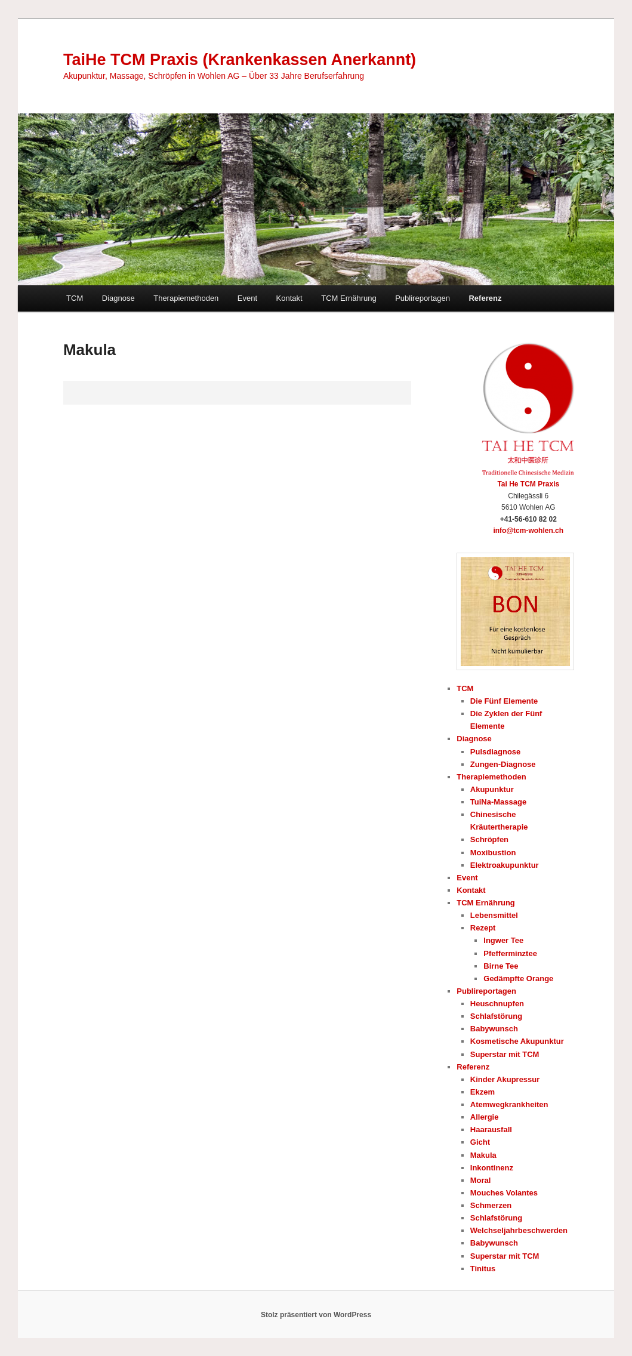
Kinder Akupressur (505, 1079)
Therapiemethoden (185, 298)
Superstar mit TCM (504, 1054)
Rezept (483, 927)
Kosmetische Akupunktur (517, 1041)
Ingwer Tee (503, 940)
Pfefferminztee (510, 953)
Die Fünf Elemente (504, 701)
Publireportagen (422, 298)
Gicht (480, 1142)
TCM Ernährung (348, 298)
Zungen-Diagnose (503, 764)
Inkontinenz (491, 1167)
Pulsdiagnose (495, 751)
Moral (480, 1180)
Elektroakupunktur (504, 865)
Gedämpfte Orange (518, 978)
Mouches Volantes (504, 1192)
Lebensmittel (494, 915)
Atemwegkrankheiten (509, 1104)
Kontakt (289, 298)
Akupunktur (492, 789)
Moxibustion (493, 852)
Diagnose (118, 298)
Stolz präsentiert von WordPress (316, 1315)
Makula (483, 1155)
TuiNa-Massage (498, 801)
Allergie (484, 1116)
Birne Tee (500, 965)
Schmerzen (490, 1205)
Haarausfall (491, 1129)
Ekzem (482, 1091)
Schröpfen (489, 839)
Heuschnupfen (497, 1003)
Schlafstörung (496, 1016)
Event (247, 298)
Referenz (484, 298)
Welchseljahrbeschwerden (519, 1230)
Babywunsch (494, 1028)
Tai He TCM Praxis (528, 484)
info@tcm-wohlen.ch (528, 530)
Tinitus (482, 1268)
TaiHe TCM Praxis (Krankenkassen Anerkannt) (239, 60)
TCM (74, 298)
